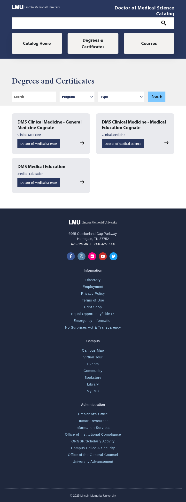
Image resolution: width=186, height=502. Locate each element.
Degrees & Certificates (93, 43)
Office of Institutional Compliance (93, 434)
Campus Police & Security (93, 448)
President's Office (93, 414)
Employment (93, 287)
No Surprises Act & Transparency (93, 327)
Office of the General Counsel (93, 455)
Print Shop (93, 307)
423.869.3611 (81, 244)
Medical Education (30, 173)
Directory (93, 280)
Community (93, 371)
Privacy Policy (93, 293)
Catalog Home (37, 43)
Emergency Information (93, 321)
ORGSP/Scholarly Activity (93, 441)
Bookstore (93, 377)
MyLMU (93, 391)
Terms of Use (93, 300)
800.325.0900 (104, 244)
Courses (149, 43)
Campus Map (93, 350)
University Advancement (93, 461)
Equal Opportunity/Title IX (93, 314)
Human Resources (93, 421)
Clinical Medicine (29, 134)
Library (93, 384)
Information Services (93, 428)
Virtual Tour (93, 357)
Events (93, 364)
